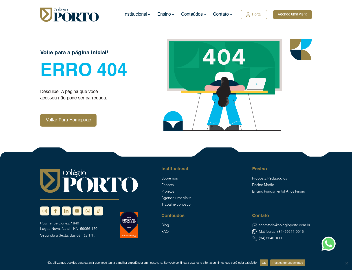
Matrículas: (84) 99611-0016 (278, 232)
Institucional (135, 14)
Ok (264, 262)
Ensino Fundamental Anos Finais (278, 191)
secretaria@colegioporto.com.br (281, 225)
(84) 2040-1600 (267, 238)
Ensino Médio (263, 185)
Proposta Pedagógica (269, 178)
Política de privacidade (288, 262)
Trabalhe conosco (176, 204)
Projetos (167, 191)
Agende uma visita (292, 14)
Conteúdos (192, 14)
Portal (254, 14)
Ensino (164, 14)
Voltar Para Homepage (68, 120)
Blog (165, 225)
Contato (221, 14)
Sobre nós (169, 178)
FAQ (165, 232)
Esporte (167, 185)
